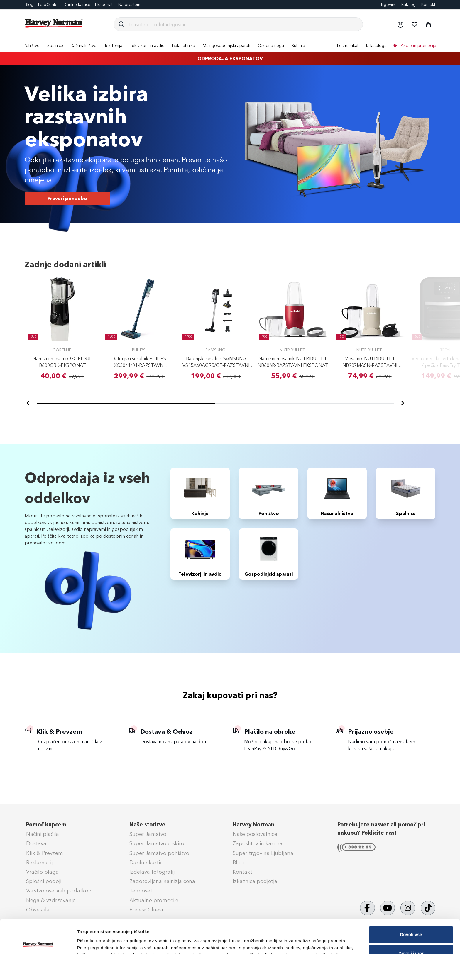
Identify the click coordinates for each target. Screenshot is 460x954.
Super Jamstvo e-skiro (156, 843)
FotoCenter (48, 4)
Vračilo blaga (42, 872)
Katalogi (409, 4)
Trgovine (388, 4)
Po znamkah (348, 45)
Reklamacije (40, 862)
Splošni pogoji (43, 881)
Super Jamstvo (147, 834)
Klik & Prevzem (44, 853)
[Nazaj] (28, 403)
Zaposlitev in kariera (258, 843)
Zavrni (410, 938)
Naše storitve (147, 824)
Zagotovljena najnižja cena (162, 881)
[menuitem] (31, 45)
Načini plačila (42, 834)
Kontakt (428, 4)
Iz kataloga (376, 45)
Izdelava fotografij (152, 872)
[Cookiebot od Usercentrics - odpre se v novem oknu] (38, 942)
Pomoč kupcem (46, 824)
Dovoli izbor (411, 919)
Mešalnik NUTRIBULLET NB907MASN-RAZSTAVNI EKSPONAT (369, 365)
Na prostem (129, 4)
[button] (400, 24)
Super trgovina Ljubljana (263, 853)
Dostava (36, 843)
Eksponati (104, 4)
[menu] (230, 45)
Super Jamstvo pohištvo (159, 853)
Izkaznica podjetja (255, 881)
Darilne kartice (77, 4)
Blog (29, 4)
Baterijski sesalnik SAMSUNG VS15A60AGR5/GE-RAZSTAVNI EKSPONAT (215, 365)
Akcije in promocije (418, 45)
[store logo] (54, 23)
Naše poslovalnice (255, 834)
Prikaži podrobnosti (306, 940)
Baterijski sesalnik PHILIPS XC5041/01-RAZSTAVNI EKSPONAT (139, 365)
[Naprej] (402, 403)
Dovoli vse (411, 901)
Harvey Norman (253, 824)
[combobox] (243, 24)
